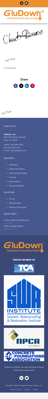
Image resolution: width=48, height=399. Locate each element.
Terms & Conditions (16, 186)
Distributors (13, 164)
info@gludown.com (18, 150)
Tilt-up (11, 199)
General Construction (17, 207)
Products (12, 177)
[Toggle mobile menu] (42, 11)
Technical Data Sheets (18, 173)
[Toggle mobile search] (37, 11)
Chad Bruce (11, 68)
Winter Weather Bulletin (13, 226)
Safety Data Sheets (17, 169)
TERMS (35, 390)
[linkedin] (21, 378)
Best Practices (14, 181)
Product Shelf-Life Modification (16, 220)
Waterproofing (15, 203)
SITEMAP (27, 390)
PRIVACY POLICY (16, 390)
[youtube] (27, 378)
